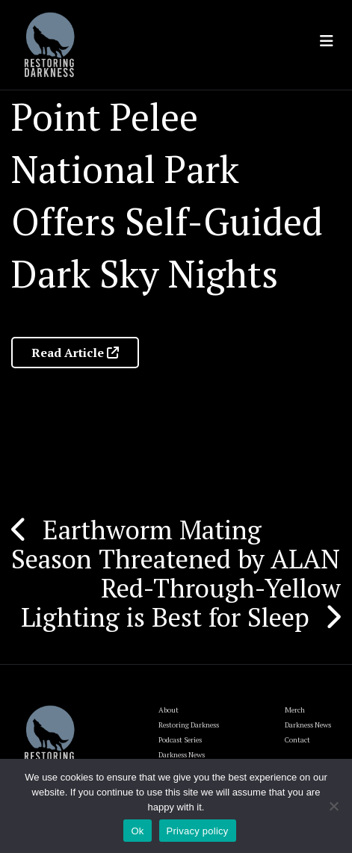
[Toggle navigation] (326, 41)
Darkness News (308, 725)
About (168, 710)
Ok (137, 831)
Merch (295, 710)
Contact (297, 740)
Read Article (75, 352)
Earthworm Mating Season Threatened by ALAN (175, 544)
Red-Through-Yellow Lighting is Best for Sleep (181, 602)
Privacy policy (198, 831)
